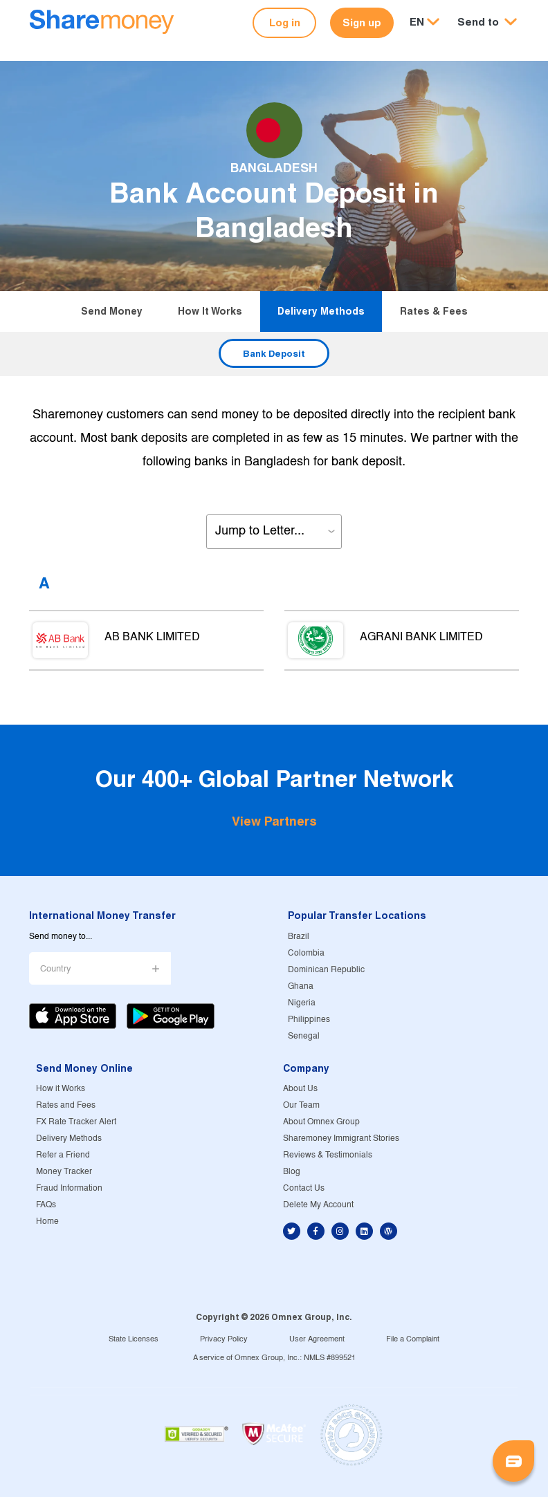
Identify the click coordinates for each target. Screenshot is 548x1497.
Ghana (300, 986)
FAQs (46, 1205)
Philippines (309, 1019)
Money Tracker (64, 1172)
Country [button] (55, 969)
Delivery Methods (321, 311)
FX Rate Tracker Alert (76, 1122)
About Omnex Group (321, 1122)
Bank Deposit (274, 353)
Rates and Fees (65, 1105)
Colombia (306, 953)
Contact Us (304, 1188)
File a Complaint (412, 1339)
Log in (284, 22)
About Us (300, 1089)
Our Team (301, 1105)
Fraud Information (69, 1188)
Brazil (298, 936)
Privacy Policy (224, 1339)
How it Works (210, 311)
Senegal (304, 1036)
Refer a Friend (63, 1155)
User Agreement (317, 1339)
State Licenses (133, 1339)
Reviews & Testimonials (327, 1155)
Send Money (112, 311)
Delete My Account (318, 1205)
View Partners (274, 821)
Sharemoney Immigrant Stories (341, 1138)
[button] (487, 22)
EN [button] (417, 22)
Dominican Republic (326, 970)
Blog (291, 1172)
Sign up (361, 22)
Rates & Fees (434, 311)
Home (47, 1221)
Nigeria (302, 1003)
